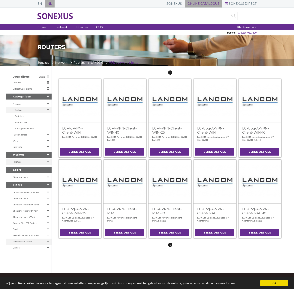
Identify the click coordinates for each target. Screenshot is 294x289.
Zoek (233, 15)
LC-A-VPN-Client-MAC (122, 211)
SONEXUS (174, 3)
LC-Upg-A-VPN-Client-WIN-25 (75, 211)
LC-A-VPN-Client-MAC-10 (167, 211)
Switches (19, 116)
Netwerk (62, 27)
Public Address (20, 134)
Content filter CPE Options (25, 223)
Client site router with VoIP (25, 210)
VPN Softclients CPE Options (26, 235)
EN (40, 3)
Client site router (20, 177)
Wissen (42, 76)
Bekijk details (79, 151)
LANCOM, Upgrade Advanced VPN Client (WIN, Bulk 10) (258, 138)
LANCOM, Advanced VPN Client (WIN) (80, 137)
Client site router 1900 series (26, 204)
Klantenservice (246, 27)
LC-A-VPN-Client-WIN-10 (122, 130)
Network (61, 62)
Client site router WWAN (24, 217)
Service (16, 229)
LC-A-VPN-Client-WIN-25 (167, 130)
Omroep (43, 27)
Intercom (82, 27)
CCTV (99, 27)
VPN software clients (22, 88)
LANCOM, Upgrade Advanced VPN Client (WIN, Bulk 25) (78, 219)
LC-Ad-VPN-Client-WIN (72, 130)
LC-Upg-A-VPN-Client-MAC (210, 211)
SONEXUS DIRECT (241, 3)
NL (50, 3)
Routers (79, 62)
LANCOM (97, 62)
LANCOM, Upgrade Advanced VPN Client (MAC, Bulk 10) (258, 219)
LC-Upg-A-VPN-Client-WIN (210, 130)
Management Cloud (24, 128)
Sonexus (43, 62)
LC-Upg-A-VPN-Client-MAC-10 (255, 211)
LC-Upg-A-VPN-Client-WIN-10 (255, 130)
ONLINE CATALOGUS (203, 3)
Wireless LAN (21, 122)
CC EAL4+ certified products (26, 192)
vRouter (16, 247)
